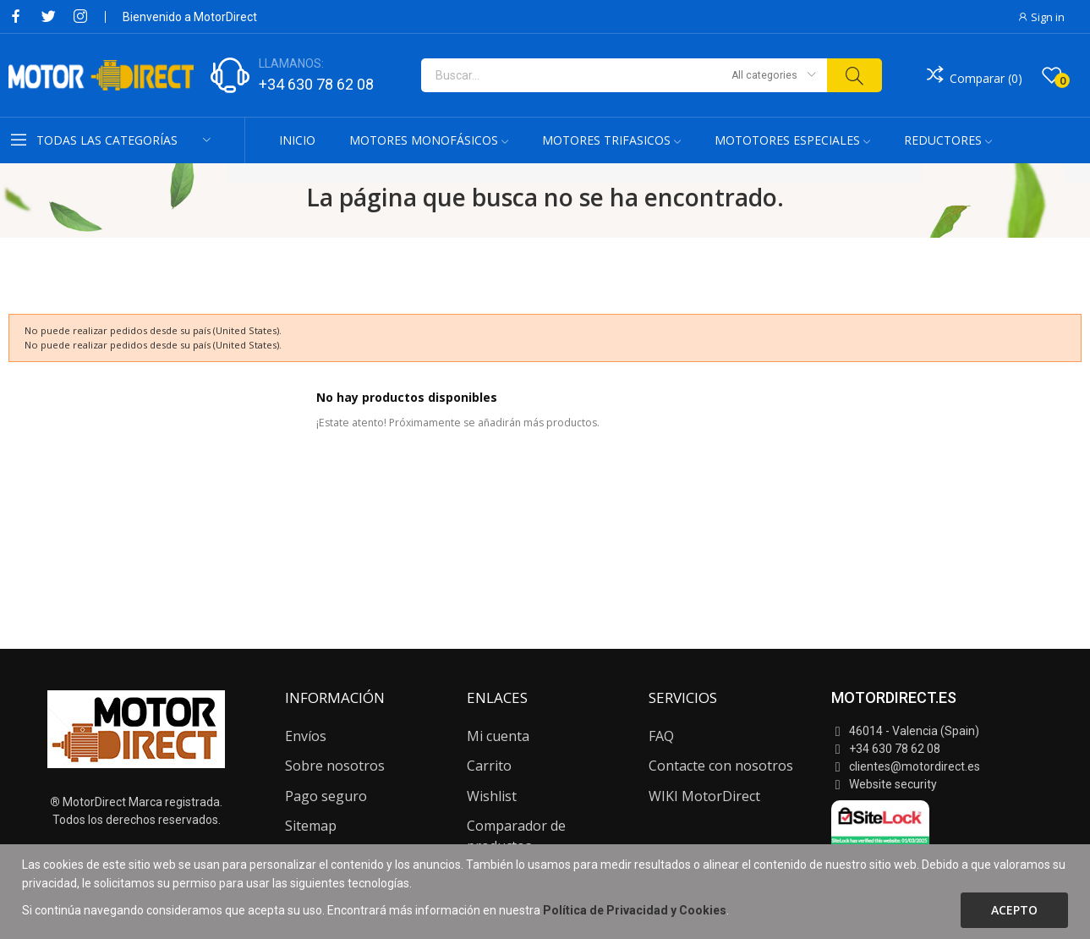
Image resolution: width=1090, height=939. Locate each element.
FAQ (661, 736)
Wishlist (492, 796)
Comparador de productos (516, 835)
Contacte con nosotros (721, 765)
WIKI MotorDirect (704, 796)
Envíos (305, 736)
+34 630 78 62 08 (316, 84)
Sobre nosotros (335, 765)
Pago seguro (326, 796)
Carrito (489, 765)
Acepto (1014, 910)
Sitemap (311, 825)
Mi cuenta (498, 736)
